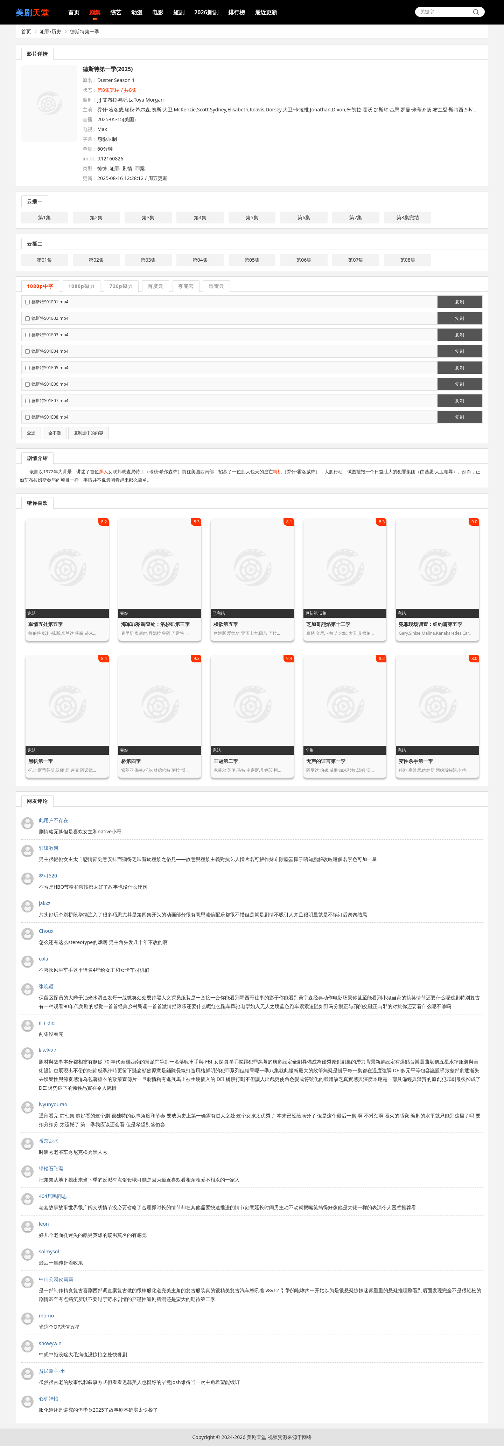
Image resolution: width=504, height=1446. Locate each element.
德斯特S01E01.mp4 (49, 302)
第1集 (44, 217)
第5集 (252, 217)
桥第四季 (131, 761)
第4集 (200, 217)
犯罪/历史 (50, 31)
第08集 (407, 259)
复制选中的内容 (88, 433)
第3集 (148, 217)
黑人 (103, 471)
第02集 (96, 259)
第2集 (96, 217)
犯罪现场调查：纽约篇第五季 (430, 624)
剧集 (94, 12)
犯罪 (115, 168)
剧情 (127, 168)
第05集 (252, 259)
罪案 (140, 168)
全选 (31, 433)
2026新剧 (206, 12)
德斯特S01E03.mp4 (49, 335)
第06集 (304, 259)
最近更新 (266, 12)
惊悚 (102, 168)
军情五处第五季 (45, 624)
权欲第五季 (226, 624)
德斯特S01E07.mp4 (49, 401)
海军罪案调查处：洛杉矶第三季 (155, 624)
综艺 (115, 12)
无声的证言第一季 (325, 761)
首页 (73, 12)
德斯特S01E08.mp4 (49, 417)
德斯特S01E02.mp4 (49, 318)
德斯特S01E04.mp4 (49, 351)
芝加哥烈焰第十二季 (328, 624)
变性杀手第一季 (416, 761)
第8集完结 (408, 217)
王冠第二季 (226, 761)
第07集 (355, 259)
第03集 (148, 259)
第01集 (44, 259)
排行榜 (236, 12)
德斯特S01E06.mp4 (49, 384)
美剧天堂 (256, 1437)
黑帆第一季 (40, 761)
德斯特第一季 (84, 31)
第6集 (304, 217)
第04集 (200, 259)
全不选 (54, 433)
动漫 (136, 12)
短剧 (178, 12)
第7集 (355, 217)
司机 (277, 471)
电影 (157, 12)
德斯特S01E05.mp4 (49, 368)
